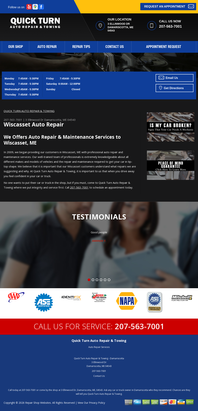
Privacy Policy (97, 402)
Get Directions (171, 88)
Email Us (168, 77)
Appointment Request (163, 47)
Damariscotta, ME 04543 (60, 120)
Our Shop (15, 47)
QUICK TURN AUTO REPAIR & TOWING (29, 111)
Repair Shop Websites (38, 402)
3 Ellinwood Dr (34, 120)
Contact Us (114, 47)
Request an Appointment (169, 6)
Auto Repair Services (99, 347)
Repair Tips (81, 47)
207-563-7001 (170, 26)
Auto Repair (47, 47)
